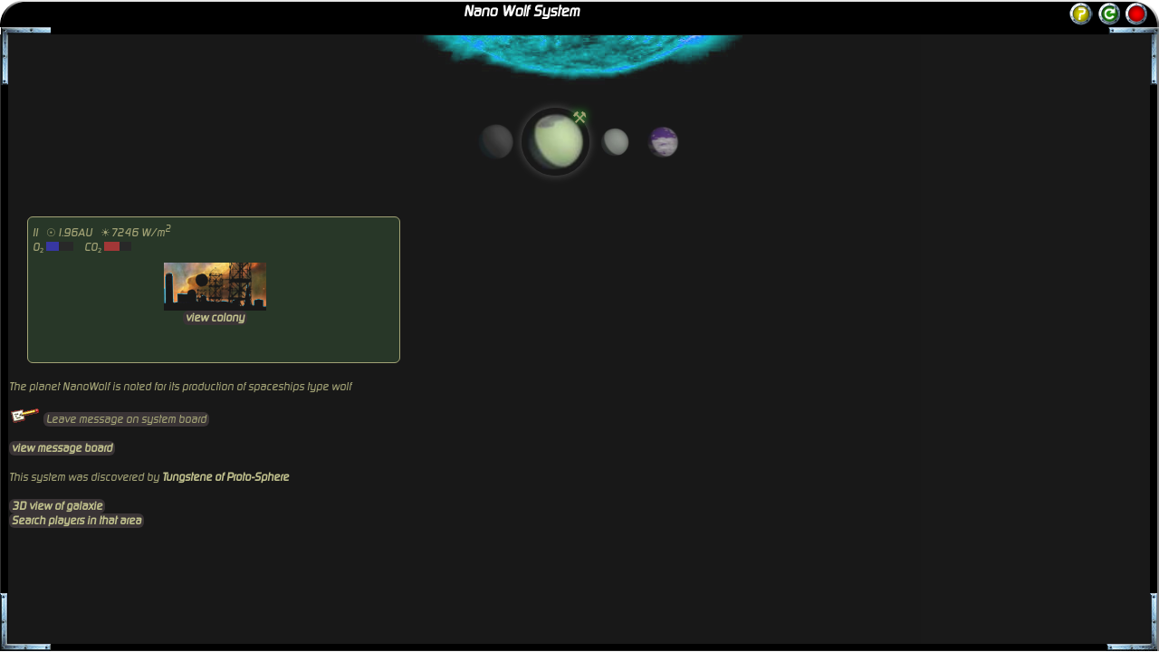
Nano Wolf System (522, 12)
